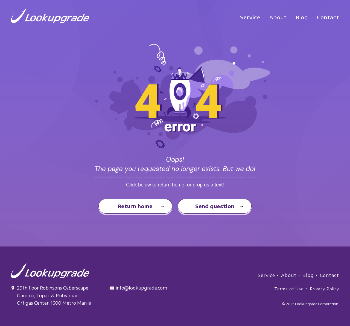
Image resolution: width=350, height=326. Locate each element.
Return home (135, 206)
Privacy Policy (324, 289)
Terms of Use (289, 289)
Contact (329, 275)
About (288, 275)
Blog (308, 275)
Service (266, 275)
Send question (214, 206)
